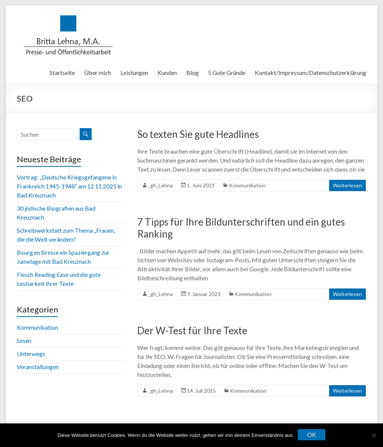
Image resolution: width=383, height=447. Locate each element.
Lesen (24, 340)
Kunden (167, 72)
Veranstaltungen (38, 366)
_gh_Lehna (160, 185)
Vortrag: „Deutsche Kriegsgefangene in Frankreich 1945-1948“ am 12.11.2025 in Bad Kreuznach (69, 186)
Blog (192, 72)
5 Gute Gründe (226, 72)
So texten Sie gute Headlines (198, 134)
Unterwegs (31, 353)
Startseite (62, 72)
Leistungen (134, 72)
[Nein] (373, 435)
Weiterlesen (347, 185)
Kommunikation (247, 185)
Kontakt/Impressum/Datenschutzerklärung (310, 72)
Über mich (97, 72)
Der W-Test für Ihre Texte (192, 330)
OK (311, 434)
